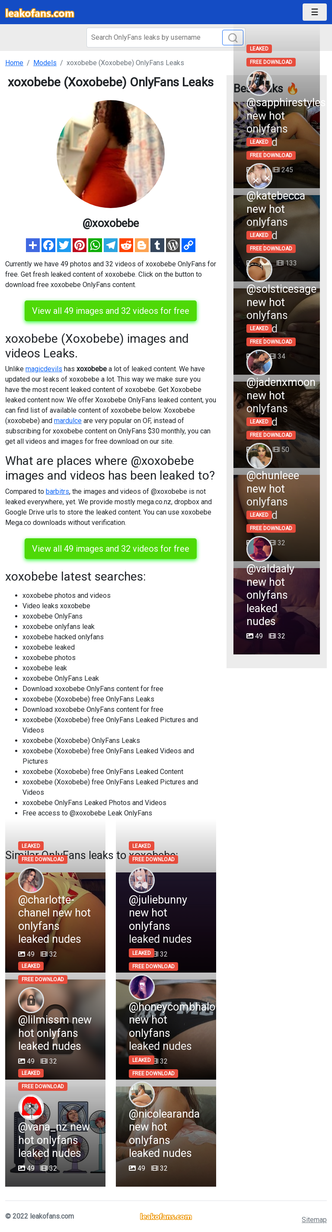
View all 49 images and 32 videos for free (110, 311)
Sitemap (314, 1220)
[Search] (166, 37)
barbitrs (57, 491)
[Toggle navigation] (315, 12)
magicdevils (44, 369)
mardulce (68, 421)
